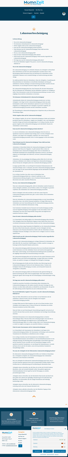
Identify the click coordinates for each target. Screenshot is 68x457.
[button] (65, 428)
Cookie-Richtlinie (43, 454)
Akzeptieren (37, 451)
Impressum (56, 454)
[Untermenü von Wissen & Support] (26, 438)
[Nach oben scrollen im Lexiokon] (34, 396)
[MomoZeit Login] (64, 13)
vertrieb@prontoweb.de (11, 445)
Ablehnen (48, 451)
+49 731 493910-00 (10, 443)
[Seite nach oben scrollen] (66, 404)
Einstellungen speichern (59, 451)
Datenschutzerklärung (50, 454)
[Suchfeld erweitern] (33, 16)
